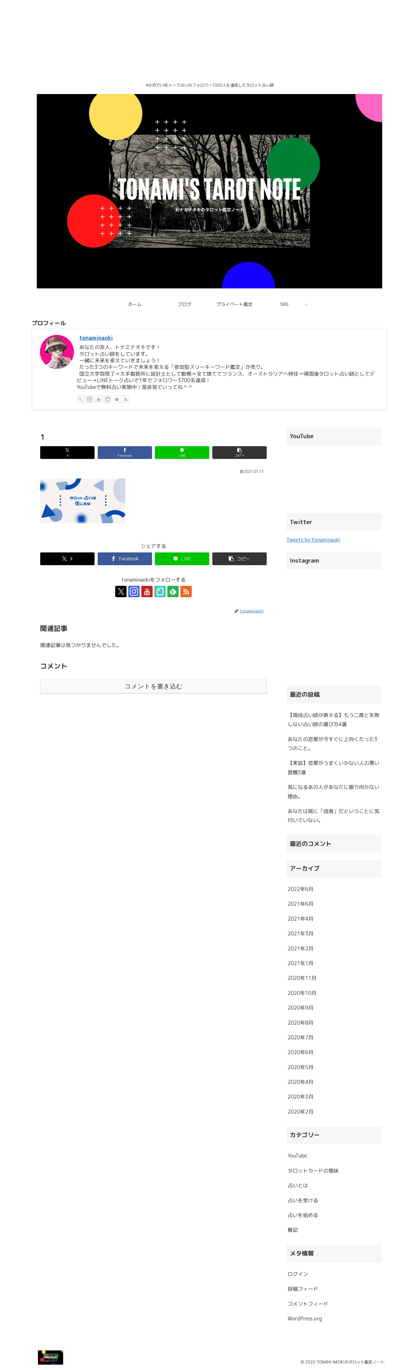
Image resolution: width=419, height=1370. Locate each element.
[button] (239, 452)
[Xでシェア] (67, 452)
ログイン (298, 1274)
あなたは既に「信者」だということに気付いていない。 (333, 816)
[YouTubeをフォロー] (98, 399)
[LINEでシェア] (182, 452)
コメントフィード (308, 1303)
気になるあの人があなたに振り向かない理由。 (333, 792)
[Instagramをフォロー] (89, 399)
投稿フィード (303, 1288)
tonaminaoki (96, 338)
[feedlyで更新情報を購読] (116, 399)
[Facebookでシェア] (125, 452)
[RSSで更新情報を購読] (125, 399)
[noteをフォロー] (107, 399)
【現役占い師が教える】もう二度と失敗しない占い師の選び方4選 (333, 720)
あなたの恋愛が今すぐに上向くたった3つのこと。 (332, 744)
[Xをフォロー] (80, 399)
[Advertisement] (170, 39)
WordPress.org (305, 1318)
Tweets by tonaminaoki (313, 539)
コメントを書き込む (154, 686)
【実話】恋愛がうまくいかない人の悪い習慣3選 (333, 768)
